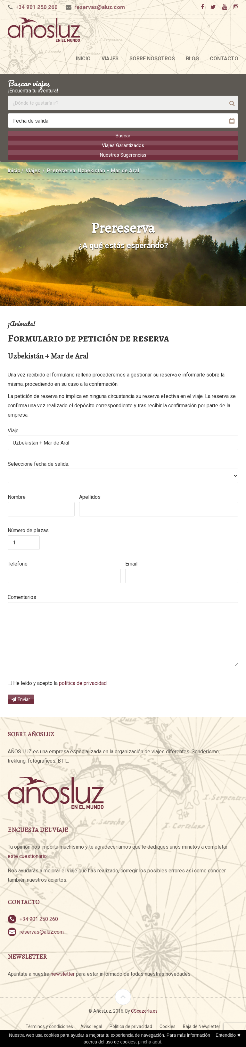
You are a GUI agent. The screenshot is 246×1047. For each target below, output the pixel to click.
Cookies (168, 1026)
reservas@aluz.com (99, 7)
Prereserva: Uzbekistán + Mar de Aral (93, 170)
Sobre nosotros (152, 59)
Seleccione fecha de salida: (38, 464)
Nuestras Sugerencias (123, 155)
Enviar (21, 699)
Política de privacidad (131, 1026)
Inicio (83, 59)
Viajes (110, 59)
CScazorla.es (144, 1010)
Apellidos (90, 497)
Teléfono (18, 563)
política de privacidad (83, 683)
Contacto (224, 59)
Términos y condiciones (49, 1026)
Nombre (17, 497)
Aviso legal (91, 1026)
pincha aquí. (150, 1041)
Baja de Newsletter (201, 1026)
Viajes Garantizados (123, 145)
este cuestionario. (28, 856)
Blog (192, 59)
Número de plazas (28, 530)
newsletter (63, 974)
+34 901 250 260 (36, 7)
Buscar (123, 136)
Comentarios (22, 597)
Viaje (13, 430)
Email (131, 563)
